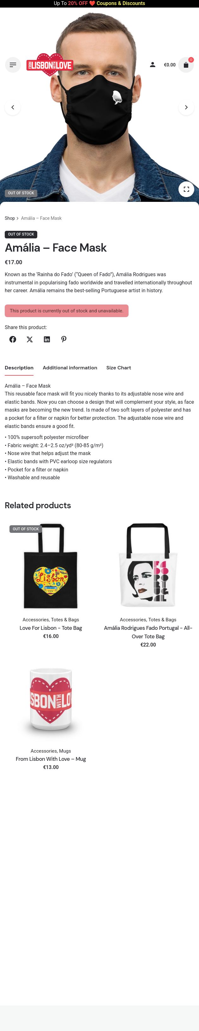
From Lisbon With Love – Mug (51, 758)
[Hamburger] (13, 65)
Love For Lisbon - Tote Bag (51, 627)
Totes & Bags (65, 620)
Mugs (65, 751)
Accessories (36, 620)
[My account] (153, 65)
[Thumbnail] (50, 64)
